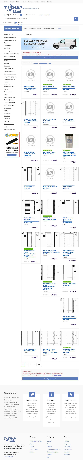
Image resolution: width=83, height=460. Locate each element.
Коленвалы (7, 39)
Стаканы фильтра (9, 90)
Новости (47, 1)
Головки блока (8, 36)
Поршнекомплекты (9, 70)
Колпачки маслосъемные (11, 44)
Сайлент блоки (34, 440)
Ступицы (32, 434)
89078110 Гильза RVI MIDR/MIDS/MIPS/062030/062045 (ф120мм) (53, 243)
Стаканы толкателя (9, 88)
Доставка (33, 1)
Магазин (19, 1)
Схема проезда (8, 447)
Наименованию (44, 53)
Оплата (26, 1)
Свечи (5, 85)
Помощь (40, 1)
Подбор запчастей (31, 8)
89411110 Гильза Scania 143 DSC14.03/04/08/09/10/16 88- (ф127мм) (31, 211)
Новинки (66, 442)
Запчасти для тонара (36, 432)
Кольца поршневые (9, 47)
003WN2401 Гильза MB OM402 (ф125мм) (49, 209)
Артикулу (36, 53)
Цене (51, 53)
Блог (48, 448)
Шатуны (6, 112)
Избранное (60, 9)
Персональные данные (53, 440)
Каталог (13, 1)
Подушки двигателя (10, 65)
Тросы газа (7, 104)
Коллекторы (7, 41)
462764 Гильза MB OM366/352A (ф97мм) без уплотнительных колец (69, 145)
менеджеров (57, 365)
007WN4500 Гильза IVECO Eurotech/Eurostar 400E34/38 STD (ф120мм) (49, 277)
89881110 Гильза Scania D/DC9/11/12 (68, 110)
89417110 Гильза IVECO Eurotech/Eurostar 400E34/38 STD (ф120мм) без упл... (30, 244)
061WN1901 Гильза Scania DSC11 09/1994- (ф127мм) (31, 111)
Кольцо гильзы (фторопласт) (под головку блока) (30, 78)
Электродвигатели (9, 120)
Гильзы (59, 19)
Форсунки (7, 106)
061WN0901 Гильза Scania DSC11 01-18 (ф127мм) (69, 341)
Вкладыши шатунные (10, 31)
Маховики (7, 57)
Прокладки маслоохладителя (9, 76)
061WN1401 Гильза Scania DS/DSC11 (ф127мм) (69, 177)
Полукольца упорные (10, 67)
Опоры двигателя (9, 59)
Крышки (6, 54)
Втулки (32, 437)
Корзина (66, 432)
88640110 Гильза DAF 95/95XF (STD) (69, 275)
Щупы (5, 117)
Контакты (53, 1)
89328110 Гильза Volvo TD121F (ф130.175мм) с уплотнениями (68, 211)
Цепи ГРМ (7, 109)
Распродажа (67, 437)
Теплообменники (9, 96)
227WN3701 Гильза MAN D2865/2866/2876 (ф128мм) (50, 177)
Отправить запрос (50, 48)
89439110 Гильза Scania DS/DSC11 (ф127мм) (29, 177)
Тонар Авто (8, 455)
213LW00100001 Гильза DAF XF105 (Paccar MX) (29, 144)
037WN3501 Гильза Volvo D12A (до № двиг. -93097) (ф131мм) (69, 244)
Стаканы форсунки (9, 93)
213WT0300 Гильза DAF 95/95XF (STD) (30, 340)
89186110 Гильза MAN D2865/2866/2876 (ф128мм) (50, 78)
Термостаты (7, 98)
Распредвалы (8, 82)
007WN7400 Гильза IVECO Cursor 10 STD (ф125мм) (69, 78)
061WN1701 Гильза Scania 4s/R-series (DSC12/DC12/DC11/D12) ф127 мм (50, 342)
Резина (32, 442)
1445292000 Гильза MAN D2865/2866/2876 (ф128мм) (69, 308)
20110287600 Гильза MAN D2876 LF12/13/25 (49, 111)
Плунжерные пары (9, 62)
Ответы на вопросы (52, 442)
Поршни (6, 73)
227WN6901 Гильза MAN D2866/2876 (49, 143)
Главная (6, 1)
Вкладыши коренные (10, 28)
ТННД (6, 101)
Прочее (6, 80)
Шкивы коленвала (9, 114)
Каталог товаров (12, 19)
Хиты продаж (68, 440)
